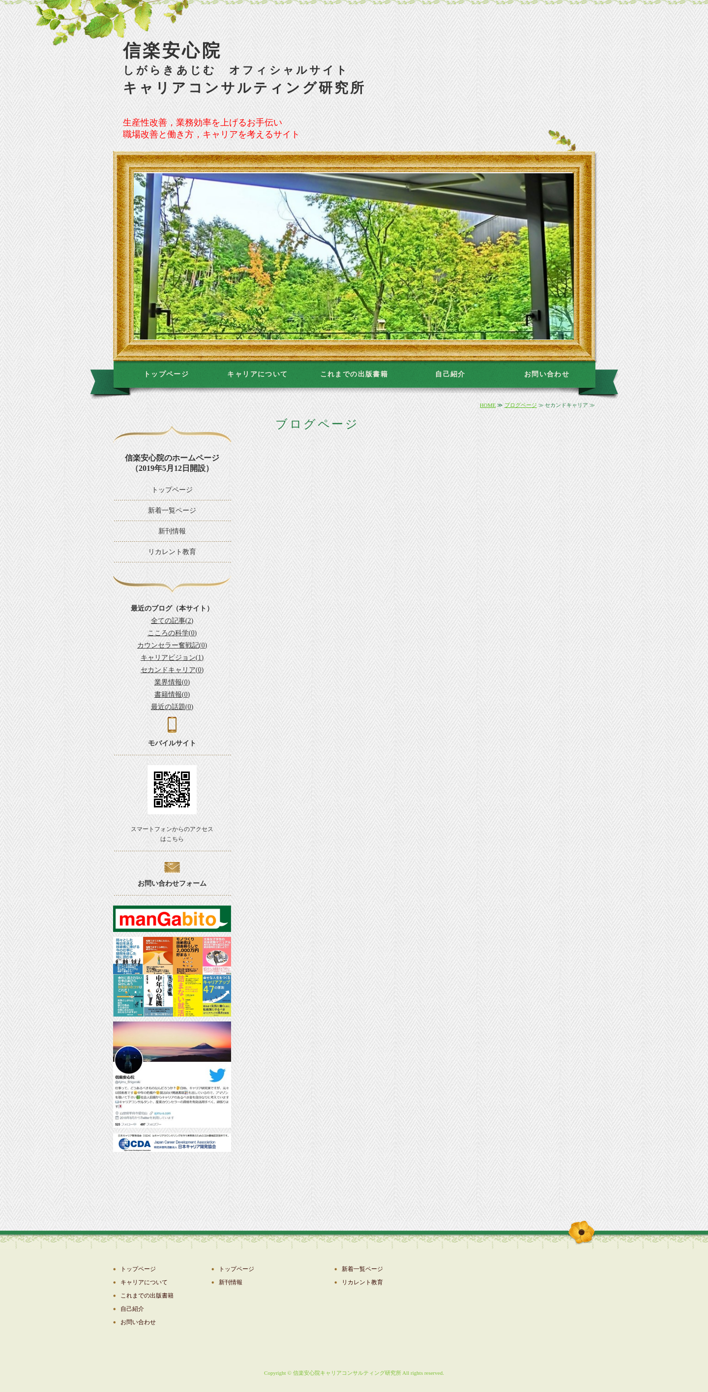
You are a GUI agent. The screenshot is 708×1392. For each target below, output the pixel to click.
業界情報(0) (172, 682)
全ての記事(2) (172, 620)
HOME (488, 405)
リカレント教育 (172, 552)
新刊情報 (172, 531)
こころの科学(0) (172, 633)
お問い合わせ (546, 374)
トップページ (166, 374)
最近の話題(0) (172, 707)
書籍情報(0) (172, 694)
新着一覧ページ (172, 510)
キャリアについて (257, 374)
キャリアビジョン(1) (172, 657)
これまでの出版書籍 (354, 374)
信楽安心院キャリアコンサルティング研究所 (347, 1373)
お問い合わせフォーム (172, 883)
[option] (354, 256)
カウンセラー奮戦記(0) (172, 645)
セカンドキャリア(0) (172, 670)
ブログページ (520, 405)
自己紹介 (450, 374)
